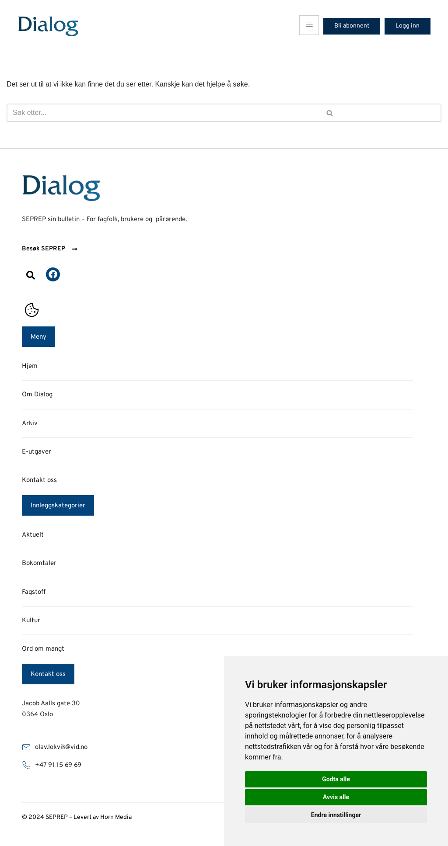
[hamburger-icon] (309, 25)
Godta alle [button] (336, 779)
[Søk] (113, 113)
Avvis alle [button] (336, 797)
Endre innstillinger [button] (336, 814)
